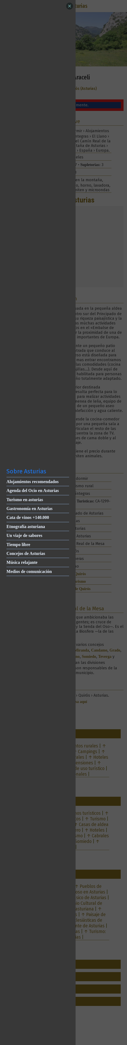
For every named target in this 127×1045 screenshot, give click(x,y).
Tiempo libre (18, 544)
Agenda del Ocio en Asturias (32, 490)
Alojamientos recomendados (32, 481)
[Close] (69, 6)
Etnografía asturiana (25, 526)
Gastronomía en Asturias (29, 508)
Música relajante (22, 562)
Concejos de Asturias (25, 553)
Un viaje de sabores (24, 535)
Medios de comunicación (29, 571)
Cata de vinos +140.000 (27, 517)
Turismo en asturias (24, 499)
